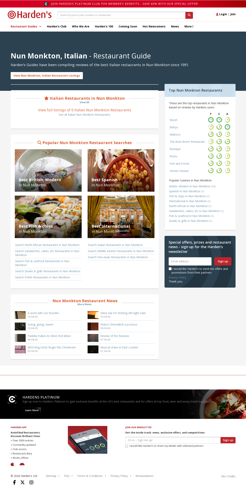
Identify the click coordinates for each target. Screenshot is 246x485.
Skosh (173, 120)
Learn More (31, 410)
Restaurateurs (144, 476)
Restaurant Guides (26, 26)
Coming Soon (128, 26)
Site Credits (228, 476)
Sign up (223, 261)
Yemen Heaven (179, 171)
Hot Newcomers (154, 26)
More (188, 26)
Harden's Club (56, 26)
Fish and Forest (179, 163)
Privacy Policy (177, 277)
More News (85, 304)
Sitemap (51, 476)
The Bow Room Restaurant (187, 142)
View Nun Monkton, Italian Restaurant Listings (46, 75)
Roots (173, 156)
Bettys (174, 127)
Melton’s (175, 134)
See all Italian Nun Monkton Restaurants (84, 114)
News (175, 26)
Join (233, 14)
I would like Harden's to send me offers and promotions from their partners (198, 270)
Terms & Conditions (90, 476)
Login (221, 14)
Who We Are (80, 26)
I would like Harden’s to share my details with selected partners (164, 445)
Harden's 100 (104, 26)
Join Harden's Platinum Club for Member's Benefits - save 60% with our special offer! (124, 4)
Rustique (175, 149)
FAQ (66, 476)
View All (84, 102)
